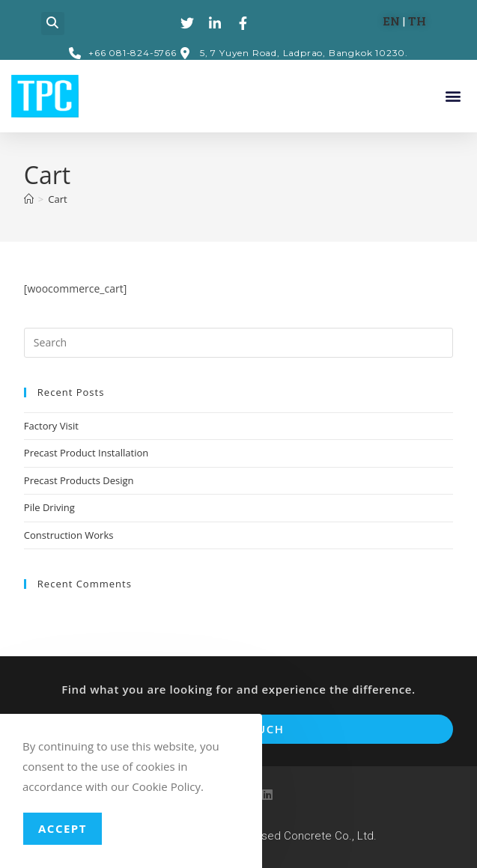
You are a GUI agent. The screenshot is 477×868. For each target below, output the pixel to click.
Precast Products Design (79, 480)
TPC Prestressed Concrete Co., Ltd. (285, 836)
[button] (52, 23)
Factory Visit (51, 426)
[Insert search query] (238, 343)
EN (390, 20)
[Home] (29, 199)
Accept (62, 828)
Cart (57, 199)
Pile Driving (49, 507)
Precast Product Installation (86, 452)
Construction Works (69, 535)
